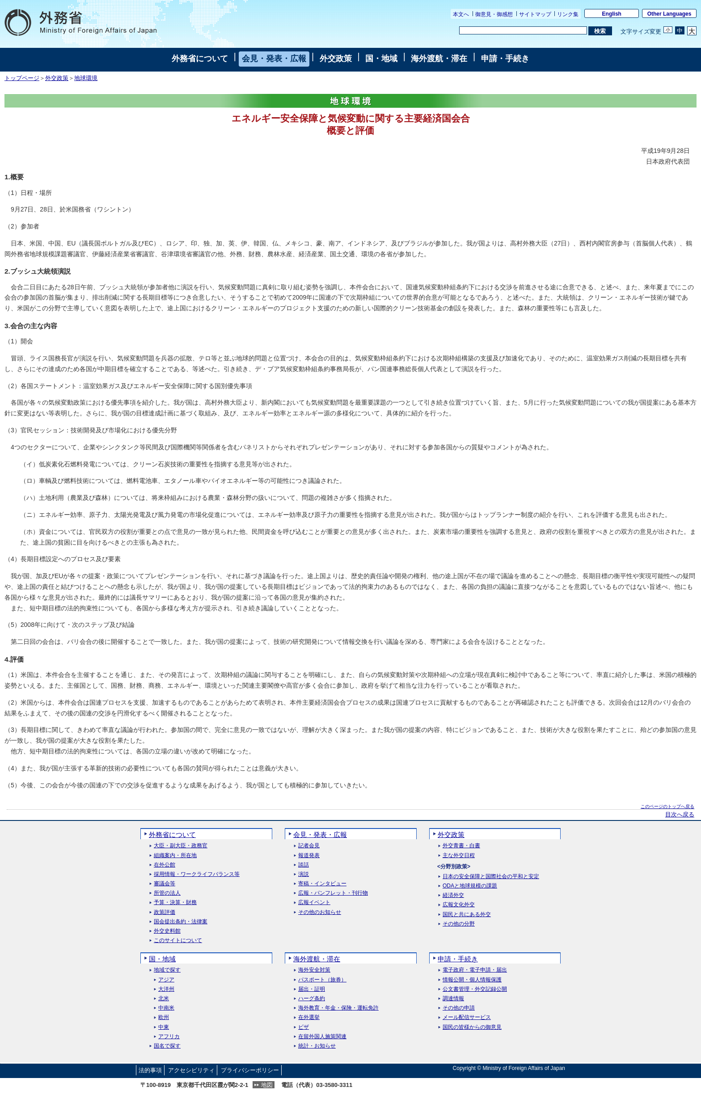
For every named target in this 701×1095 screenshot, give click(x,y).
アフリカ (169, 1037)
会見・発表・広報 (274, 58)
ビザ (303, 1027)
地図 (267, 1085)
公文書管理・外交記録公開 (475, 989)
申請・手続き (505, 58)
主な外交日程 (459, 855)
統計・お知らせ (317, 1046)
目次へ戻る (679, 815)
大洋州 (166, 989)
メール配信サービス (467, 1017)
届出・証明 (311, 989)
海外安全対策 (314, 970)
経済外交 (453, 895)
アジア (166, 980)
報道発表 (309, 855)
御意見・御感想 (494, 14)
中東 (163, 1027)
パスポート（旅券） (322, 980)
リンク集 (568, 14)
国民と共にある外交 (467, 914)
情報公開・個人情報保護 (472, 980)
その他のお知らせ (319, 912)
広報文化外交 (459, 905)
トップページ (21, 78)
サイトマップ (535, 14)
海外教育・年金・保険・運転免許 (338, 1008)
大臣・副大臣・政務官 (180, 846)
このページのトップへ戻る (667, 806)
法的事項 (150, 1070)
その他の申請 (459, 1008)
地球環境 (85, 78)
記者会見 (309, 846)
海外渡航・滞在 (439, 58)
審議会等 (164, 884)
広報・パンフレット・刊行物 (333, 893)
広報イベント (314, 902)
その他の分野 (459, 924)
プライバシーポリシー (250, 1070)
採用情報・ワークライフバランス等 (197, 874)
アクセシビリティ (191, 1070)
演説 (303, 874)
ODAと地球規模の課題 (470, 886)
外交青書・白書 (461, 846)
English (611, 14)
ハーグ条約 (311, 999)
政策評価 (164, 912)
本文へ (461, 14)
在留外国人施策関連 (322, 1037)
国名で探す (167, 1046)
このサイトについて (178, 940)
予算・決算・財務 (175, 902)
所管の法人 (167, 893)
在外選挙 (309, 1017)
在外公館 (164, 865)
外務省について (200, 58)
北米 (163, 999)
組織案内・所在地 (175, 855)
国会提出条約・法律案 (180, 922)
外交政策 (336, 58)
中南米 (166, 1008)
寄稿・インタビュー (322, 884)
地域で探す (167, 970)
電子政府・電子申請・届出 (475, 970)
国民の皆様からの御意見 (472, 1027)
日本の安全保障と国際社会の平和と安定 (491, 876)
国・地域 (381, 58)
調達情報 (453, 999)
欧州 (163, 1017)
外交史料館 (167, 931)
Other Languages (669, 14)
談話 (303, 865)
